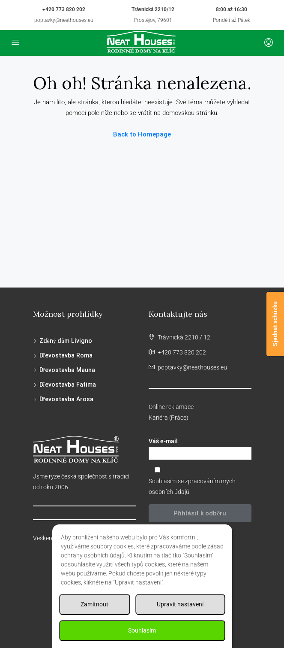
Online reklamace (171, 406)
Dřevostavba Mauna (67, 369)
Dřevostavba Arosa (66, 399)
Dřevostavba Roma (66, 355)
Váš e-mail (200, 449)
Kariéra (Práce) (168, 417)
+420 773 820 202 (63, 9)
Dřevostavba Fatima (67, 384)
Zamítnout (94, 604)
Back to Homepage (142, 134)
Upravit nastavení (180, 604)
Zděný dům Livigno (65, 340)
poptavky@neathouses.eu (63, 20)
